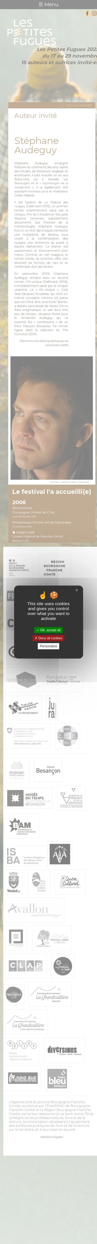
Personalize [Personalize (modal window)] (48, 646)
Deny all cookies (48, 638)
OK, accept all (48, 630)
